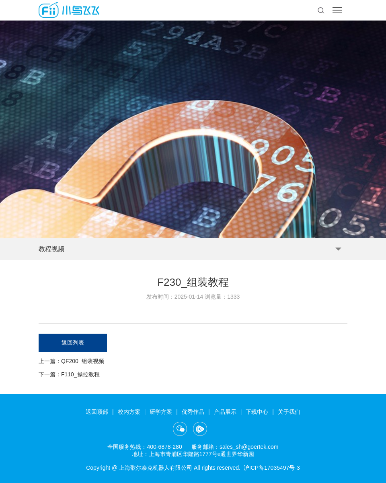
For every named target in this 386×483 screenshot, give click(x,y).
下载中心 (257, 412)
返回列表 (73, 342)
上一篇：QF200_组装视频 (71, 361)
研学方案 (161, 412)
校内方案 (129, 412)
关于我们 (289, 412)
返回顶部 (97, 412)
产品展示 (225, 412)
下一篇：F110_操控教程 (69, 374)
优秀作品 (193, 412)
